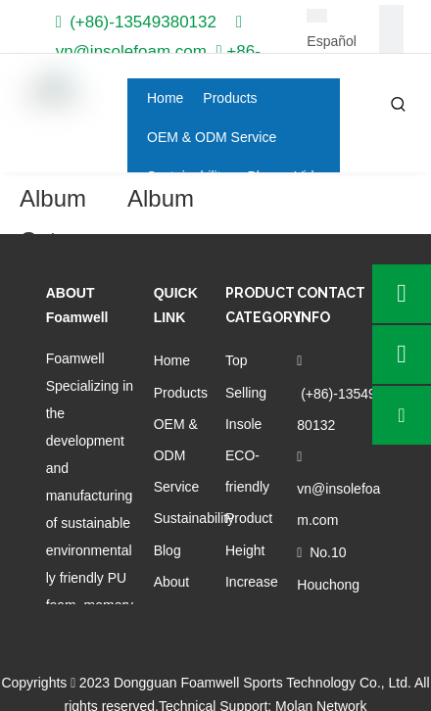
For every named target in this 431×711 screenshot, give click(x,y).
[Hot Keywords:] (398, 104)
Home (172, 360)
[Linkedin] (391, 41)
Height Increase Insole (251, 582)
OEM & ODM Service (177, 455)
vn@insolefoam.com (131, 51)
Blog (167, 550)
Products (181, 393)
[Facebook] (391, 17)
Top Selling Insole (245, 392)
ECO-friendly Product (248, 487)
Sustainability (194, 518)
